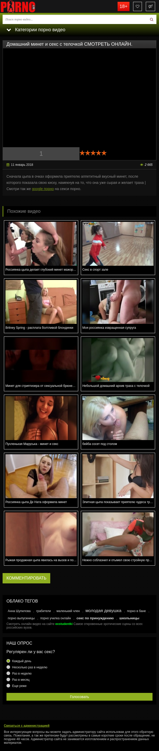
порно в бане (136, 611)
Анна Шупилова (19, 611)
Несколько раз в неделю (29, 667)
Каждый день (21, 661)
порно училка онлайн (55, 618)
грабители (43, 611)
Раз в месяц (21, 680)
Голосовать (79, 697)
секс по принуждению (95, 618)
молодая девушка (103, 610)
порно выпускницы (21, 618)
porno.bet (26, 6)
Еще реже (19, 686)
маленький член (68, 611)
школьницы (129, 618)
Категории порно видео (35, 29)
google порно (43, 189)
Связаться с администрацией (26, 725)
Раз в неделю (22, 673)
